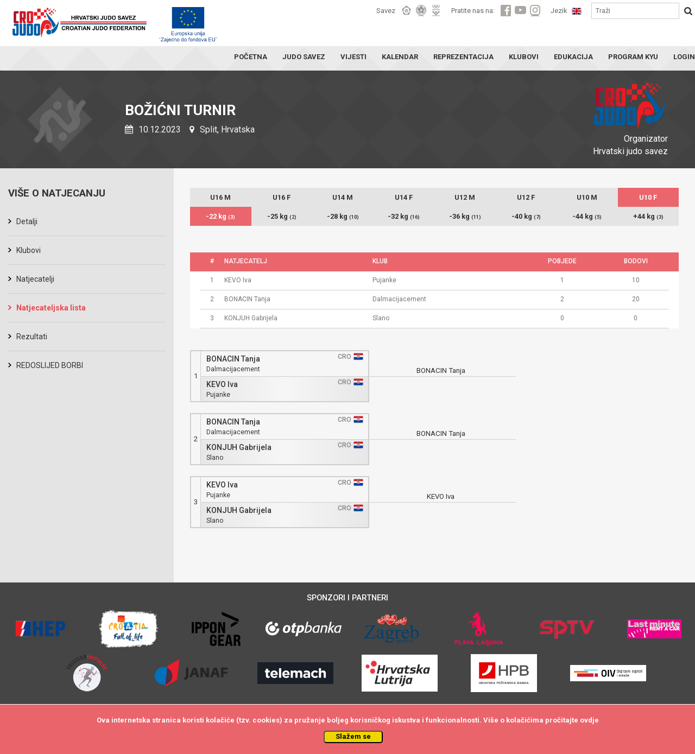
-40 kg (526, 216)
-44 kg (587, 216)
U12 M (464, 197)
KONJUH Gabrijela (238, 447)
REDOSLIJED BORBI (49, 365)
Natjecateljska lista (51, 307)
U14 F (404, 197)
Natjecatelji (35, 279)
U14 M (342, 197)
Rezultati (31, 336)
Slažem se (353, 736)
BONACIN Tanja (233, 359)
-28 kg (343, 216)
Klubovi (28, 250)
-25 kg (281, 216)
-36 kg (465, 216)
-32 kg (404, 216)
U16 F (281, 197)
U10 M (587, 197)
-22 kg (220, 216)
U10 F (648, 197)
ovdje (589, 720)
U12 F (526, 197)
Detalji (26, 221)
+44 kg (648, 216)
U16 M (220, 197)
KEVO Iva (222, 385)
